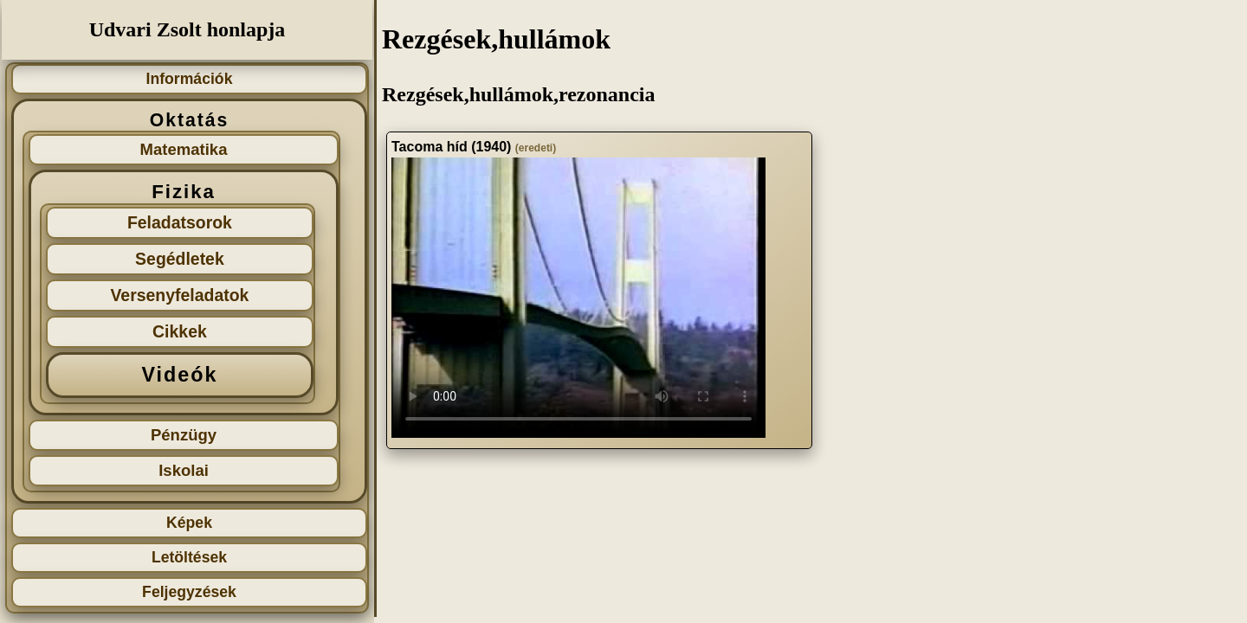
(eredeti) (535, 148)
